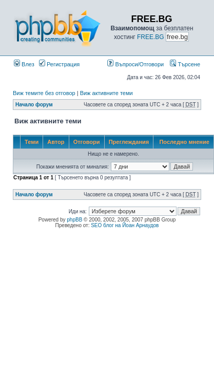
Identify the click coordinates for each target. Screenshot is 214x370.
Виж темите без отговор (44, 93)
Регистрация (59, 64)
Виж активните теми (106, 93)
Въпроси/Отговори (135, 64)
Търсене (185, 64)
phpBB (74, 220)
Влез (24, 64)
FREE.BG (150, 37)
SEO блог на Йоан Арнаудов (125, 225)
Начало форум (34, 104)
